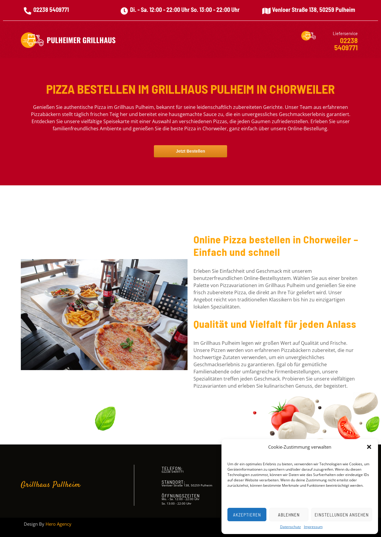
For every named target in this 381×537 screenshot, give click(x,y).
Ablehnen (289, 514)
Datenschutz (290, 526)
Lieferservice (345, 33)
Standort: (173, 482)
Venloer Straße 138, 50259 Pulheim (313, 9)
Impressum (313, 526)
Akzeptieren (247, 514)
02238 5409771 (51, 9)
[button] (369, 447)
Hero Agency (58, 524)
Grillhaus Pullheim (51, 485)
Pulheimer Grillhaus (81, 40)
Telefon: (172, 468)
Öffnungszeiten (181, 495)
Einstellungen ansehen (342, 514)
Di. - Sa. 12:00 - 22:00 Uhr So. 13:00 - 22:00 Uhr (185, 9)
